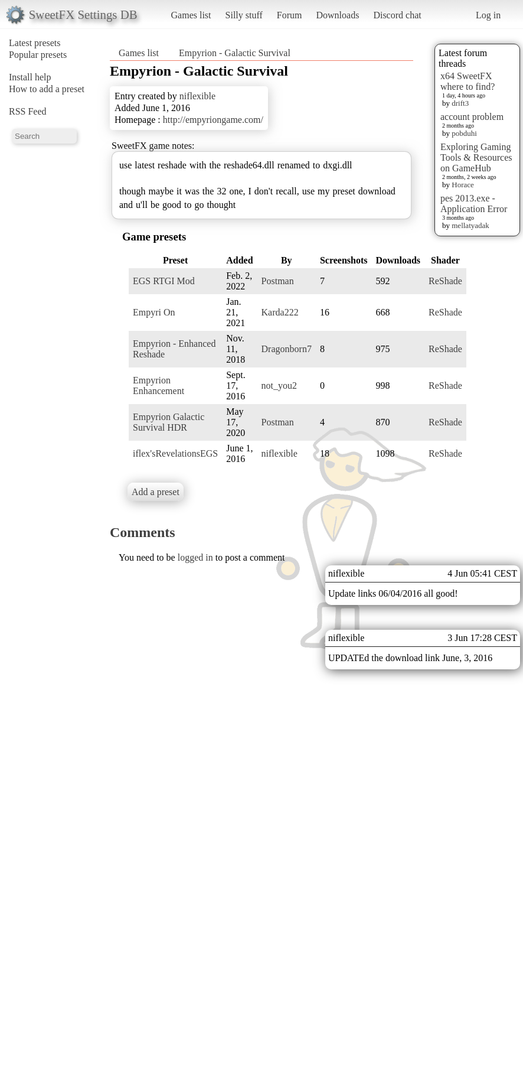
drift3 (460, 103)
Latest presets (35, 43)
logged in (195, 557)
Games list (191, 15)
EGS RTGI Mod (164, 281)
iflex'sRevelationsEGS (175, 453)
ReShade (445, 281)
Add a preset (155, 492)
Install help (30, 77)
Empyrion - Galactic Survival (234, 53)
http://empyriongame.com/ (213, 120)
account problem (472, 117)
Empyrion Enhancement (158, 385)
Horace (463, 184)
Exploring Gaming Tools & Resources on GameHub (476, 157)
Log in (488, 15)
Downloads (337, 15)
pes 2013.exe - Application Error (473, 203)
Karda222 (280, 312)
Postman (278, 281)
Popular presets (38, 55)
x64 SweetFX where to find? (467, 81)
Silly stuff (244, 15)
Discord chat (397, 15)
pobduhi (464, 133)
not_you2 (279, 385)
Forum (289, 15)
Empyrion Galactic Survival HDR (168, 422)
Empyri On (154, 312)
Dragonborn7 (287, 349)
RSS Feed (28, 111)
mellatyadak (470, 225)
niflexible (197, 96)
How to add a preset (46, 89)
